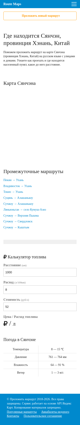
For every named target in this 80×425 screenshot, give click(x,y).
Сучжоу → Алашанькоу (18, 203)
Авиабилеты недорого (55, 411)
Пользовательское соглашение (43, 416)
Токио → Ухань (13, 191)
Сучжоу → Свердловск (17, 221)
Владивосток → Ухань (17, 186)
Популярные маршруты (22, 411)
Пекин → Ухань (13, 180)
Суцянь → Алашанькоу (18, 197)
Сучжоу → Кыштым (16, 227)
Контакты (13, 416)
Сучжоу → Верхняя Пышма (21, 215)
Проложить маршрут (23, 399)
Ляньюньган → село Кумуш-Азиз (24, 209)
